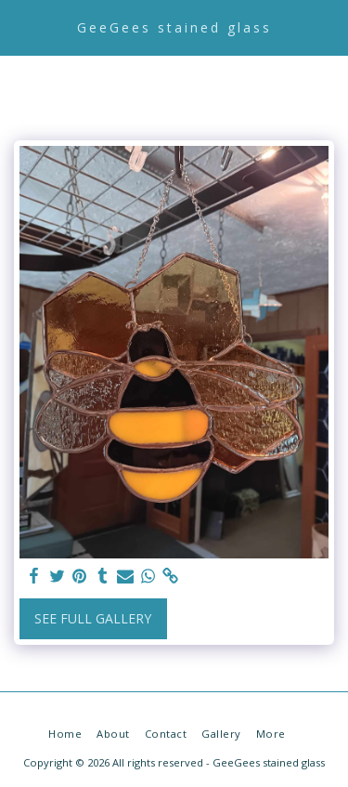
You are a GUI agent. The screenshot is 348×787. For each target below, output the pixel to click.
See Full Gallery (92, 618)
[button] (20, 26)
